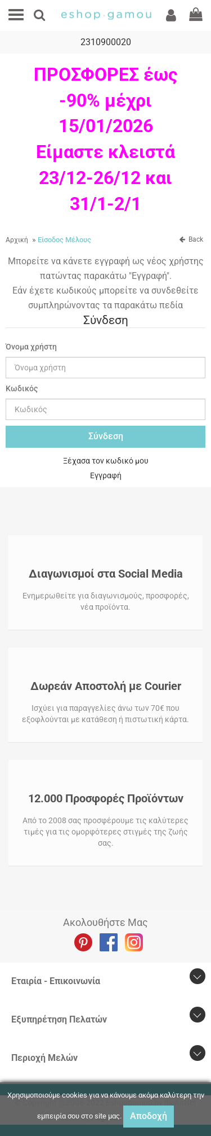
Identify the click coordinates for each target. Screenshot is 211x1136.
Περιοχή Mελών (44, 1058)
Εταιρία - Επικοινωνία (55, 981)
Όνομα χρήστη (31, 346)
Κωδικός (22, 388)
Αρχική (17, 240)
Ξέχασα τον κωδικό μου (106, 460)
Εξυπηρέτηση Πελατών (59, 1019)
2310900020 (105, 42)
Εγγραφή (106, 475)
